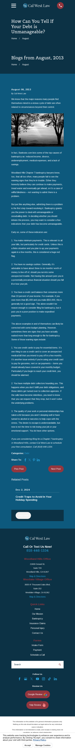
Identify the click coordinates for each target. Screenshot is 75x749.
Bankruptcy (37, 618)
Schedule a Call (37, 655)
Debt (27, 453)
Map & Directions (37, 576)
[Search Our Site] (60, 664)
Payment (37, 650)
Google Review (37, 694)
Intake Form (37, 645)
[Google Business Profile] (25, 678)
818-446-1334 (37, 550)
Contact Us (37, 633)
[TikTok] (49, 678)
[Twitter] (31, 678)
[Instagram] (43, 678)
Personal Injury (37, 628)
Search (17, 664)
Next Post (56, 469)
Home (37, 609)
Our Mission (37, 614)
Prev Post (19, 469)
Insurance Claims (37, 623)
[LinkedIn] (55, 678)
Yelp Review (37, 705)
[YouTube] (37, 678)
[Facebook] (19, 678)
